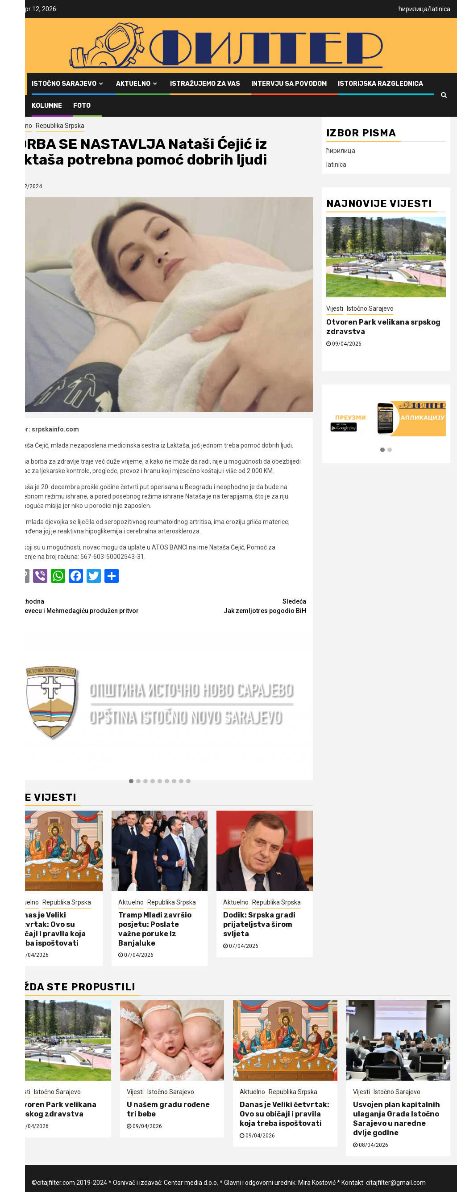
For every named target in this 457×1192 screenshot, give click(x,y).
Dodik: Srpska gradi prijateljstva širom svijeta (259, 924)
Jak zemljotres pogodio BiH (233, 605)
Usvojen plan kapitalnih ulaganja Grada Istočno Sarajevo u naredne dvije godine (396, 1118)
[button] (131, 781)
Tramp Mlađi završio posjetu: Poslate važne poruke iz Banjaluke (154, 929)
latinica (440, 9)
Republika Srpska (60, 125)
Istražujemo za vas (205, 84)
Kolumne (47, 106)
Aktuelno (133, 84)
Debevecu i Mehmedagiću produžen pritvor (86, 605)
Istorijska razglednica (380, 84)
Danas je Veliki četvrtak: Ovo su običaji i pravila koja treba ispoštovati (49, 929)
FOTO (82, 106)
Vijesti (334, 308)
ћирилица (413, 9)
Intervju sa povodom (289, 84)
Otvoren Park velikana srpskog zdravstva (54, 1109)
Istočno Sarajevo (64, 84)
